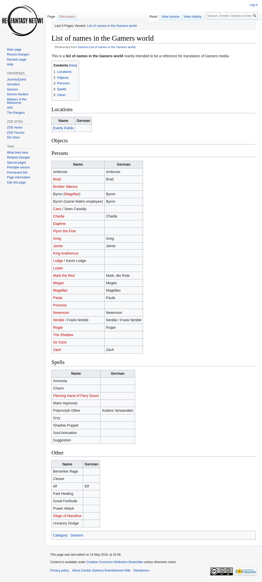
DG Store (13, 137)
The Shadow (63, 335)
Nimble (58, 320)
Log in (253, 5)
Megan (58, 283)
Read (153, 16)
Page (51, 16)
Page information (18, 177)
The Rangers (16, 113)
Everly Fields (63, 128)
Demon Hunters (17, 94)
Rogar (58, 327)
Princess (60, 305)
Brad (57, 179)
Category (60, 535)
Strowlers (13, 84)
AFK (10, 108)
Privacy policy (59, 570)
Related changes (18, 157)
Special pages (16, 162)
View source (170, 16)
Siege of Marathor (67, 516)
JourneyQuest (16, 79)
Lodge (58, 261)
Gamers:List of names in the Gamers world (106, 47)
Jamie (58, 246)
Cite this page (16, 182)
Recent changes (18, 54)
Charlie (58, 216)
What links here (17, 152)
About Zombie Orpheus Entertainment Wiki (101, 570)
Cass (57, 209)
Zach (57, 350)
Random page (16, 59)
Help (10, 64)
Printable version (18, 167)
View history (192, 16)
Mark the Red (64, 275)
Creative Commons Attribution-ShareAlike (114, 562)
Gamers (76, 535)
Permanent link (17, 172)
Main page (14, 49)
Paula (57, 298)
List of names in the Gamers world (112, 26)
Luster (58, 268)
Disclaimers (141, 570)
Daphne (59, 224)
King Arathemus (66, 253)
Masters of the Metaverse (16, 101)
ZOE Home (14, 127)
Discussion (67, 16)
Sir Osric (60, 342)
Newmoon (61, 313)
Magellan (72, 194)
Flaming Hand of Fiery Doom (76, 396)
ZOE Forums (16, 132)
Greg (57, 238)
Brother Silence (65, 187)
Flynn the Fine (64, 231)
